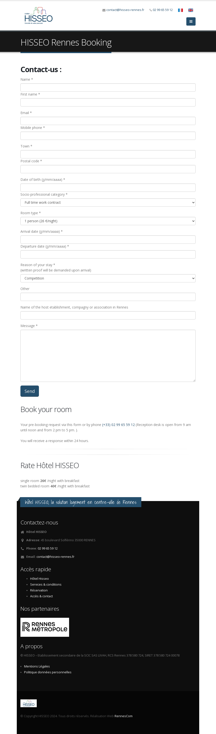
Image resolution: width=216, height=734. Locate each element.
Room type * (30, 213)
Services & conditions (46, 584)
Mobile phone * (32, 127)
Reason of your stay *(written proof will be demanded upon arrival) (55, 267)
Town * (26, 146)
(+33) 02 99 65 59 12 (118, 424)
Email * (26, 112)
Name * (26, 79)
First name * (30, 94)
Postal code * (31, 161)
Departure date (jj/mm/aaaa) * (44, 246)
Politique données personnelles (48, 672)
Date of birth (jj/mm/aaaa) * (42, 179)
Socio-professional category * (44, 194)
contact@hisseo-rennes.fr (125, 10)
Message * (29, 325)
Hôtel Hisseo (39, 579)
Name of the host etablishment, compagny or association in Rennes (74, 307)
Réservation (39, 590)
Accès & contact (41, 596)
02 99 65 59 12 (163, 10)
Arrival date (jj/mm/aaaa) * (41, 231)
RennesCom (124, 716)
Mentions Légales (37, 666)
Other (24, 288)
